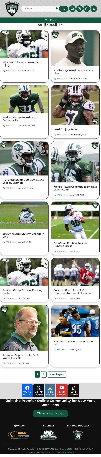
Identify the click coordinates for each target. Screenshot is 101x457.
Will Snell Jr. (11, 70)
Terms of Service (43, 452)
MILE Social (65, 448)
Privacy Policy (66, 452)
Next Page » (57, 374)
